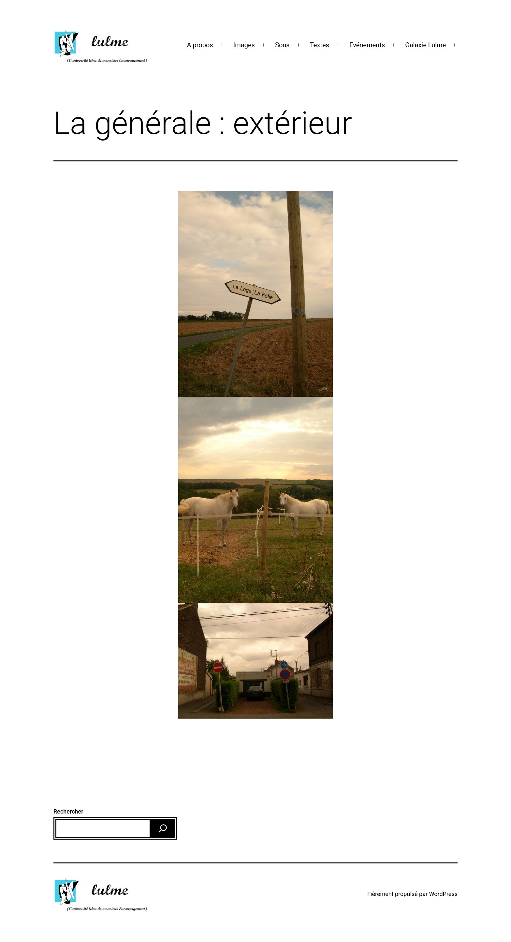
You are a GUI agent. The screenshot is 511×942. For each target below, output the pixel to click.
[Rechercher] (163, 828)
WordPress (443, 893)
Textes (319, 45)
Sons (282, 45)
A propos (200, 45)
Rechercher (68, 811)
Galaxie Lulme (425, 45)
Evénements (367, 45)
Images (244, 45)
